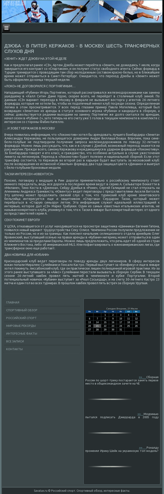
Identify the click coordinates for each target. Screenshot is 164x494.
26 (136, 326)
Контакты (14, 349)
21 (97, 326)
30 (113, 329)
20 (89, 326)
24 (121, 326)
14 (97, 322)
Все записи (15, 341)
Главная (12, 302)
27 (89, 329)
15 (105, 322)
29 (105, 329)
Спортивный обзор (21, 310)
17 (121, 322)
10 (121, 318)
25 (128, 326)
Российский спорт (21, 317)
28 (97, 329)
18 (128, 322)
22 (105, 326)
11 (128, 318)
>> (142, 377)
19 (136, 322)
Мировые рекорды (21, 325)
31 (121, 329)
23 (113, 326)
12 (136, 318)
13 (89, 322)
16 (113, 322)
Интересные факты (21, 333)
